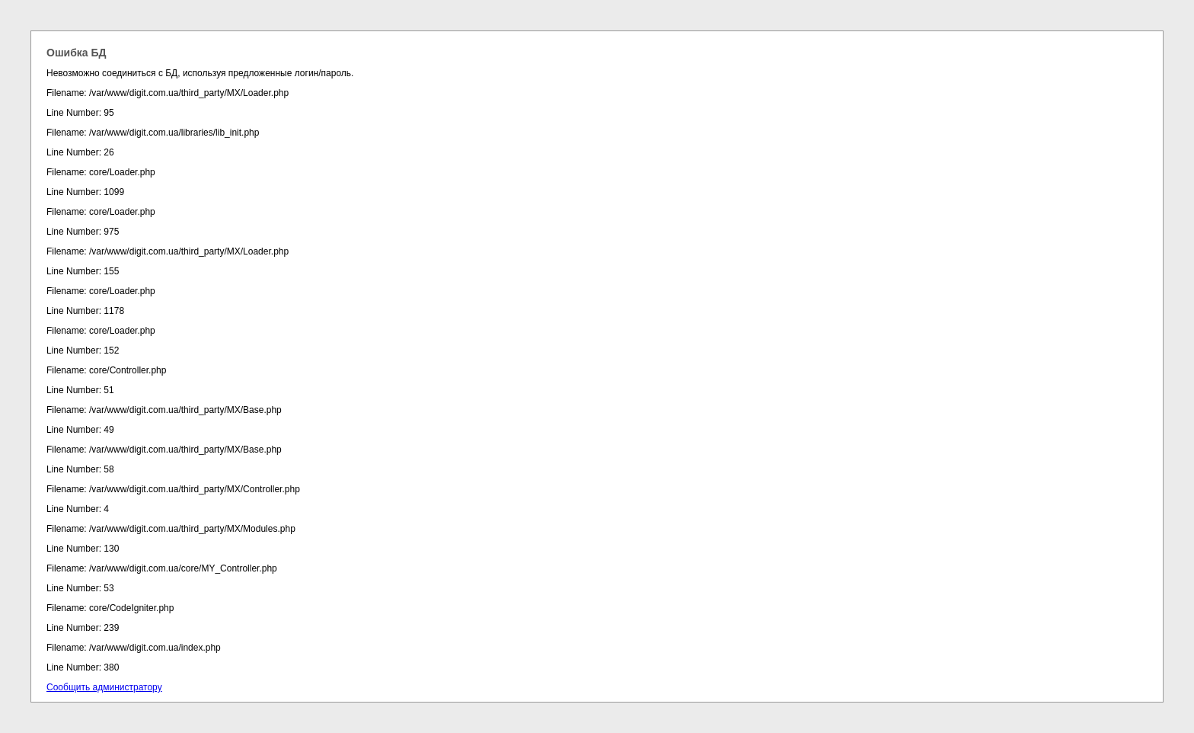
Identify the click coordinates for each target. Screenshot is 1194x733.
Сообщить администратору (104, 687)
